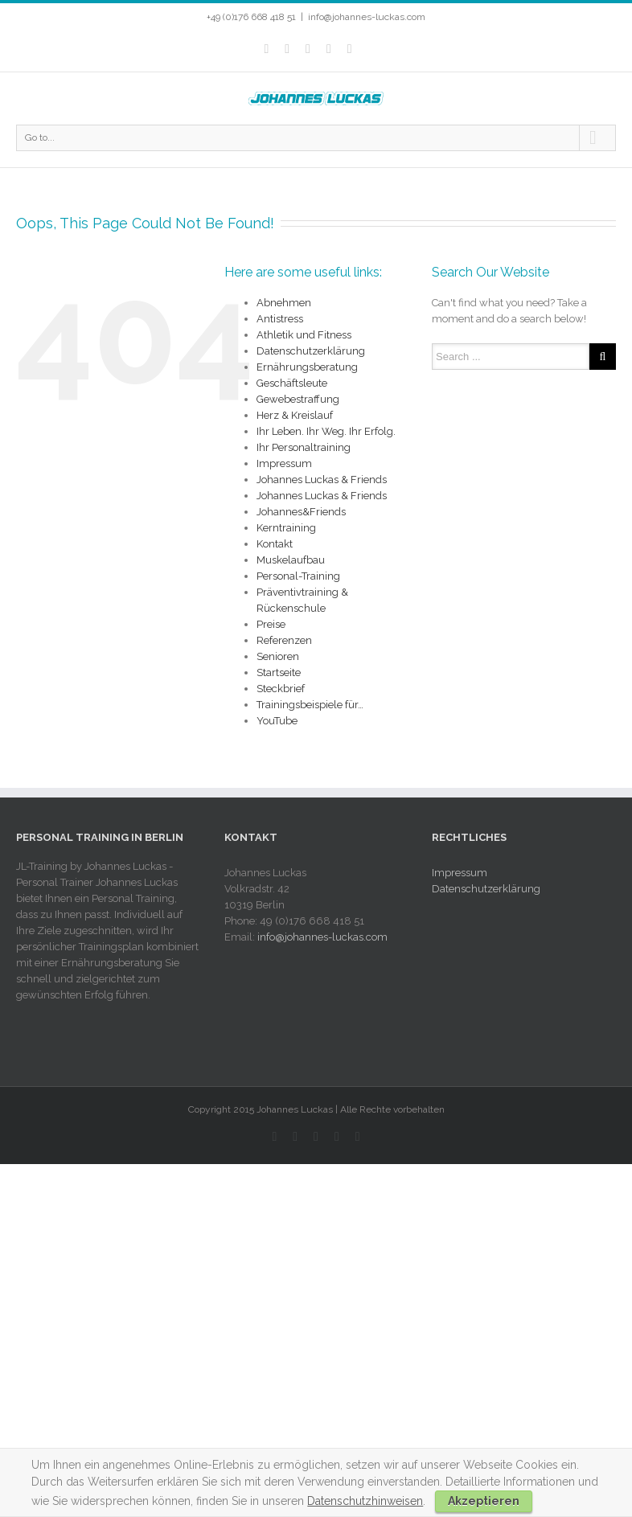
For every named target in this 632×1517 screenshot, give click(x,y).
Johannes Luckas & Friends (321, 480)
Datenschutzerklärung (310, 351)
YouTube (277, 721)
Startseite (278, 672)
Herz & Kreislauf (294, 415)
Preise (270, 624)
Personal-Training (298, 576)
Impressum (284, 463)
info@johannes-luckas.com (366, 17)
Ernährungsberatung (307, 367)
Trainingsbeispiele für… (309, 705)
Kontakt (274, 544)
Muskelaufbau (290, 560)
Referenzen (284, 640)
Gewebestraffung (297, 399)
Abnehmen (283, 303)
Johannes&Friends (301, 512)
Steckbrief (280, 689)
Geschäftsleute (291, 383)
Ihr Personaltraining (303, 447)
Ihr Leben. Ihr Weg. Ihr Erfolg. (326, 431)
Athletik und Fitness (303, 335)
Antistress (279, 319)
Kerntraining (286, 528)
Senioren (277, 656)
